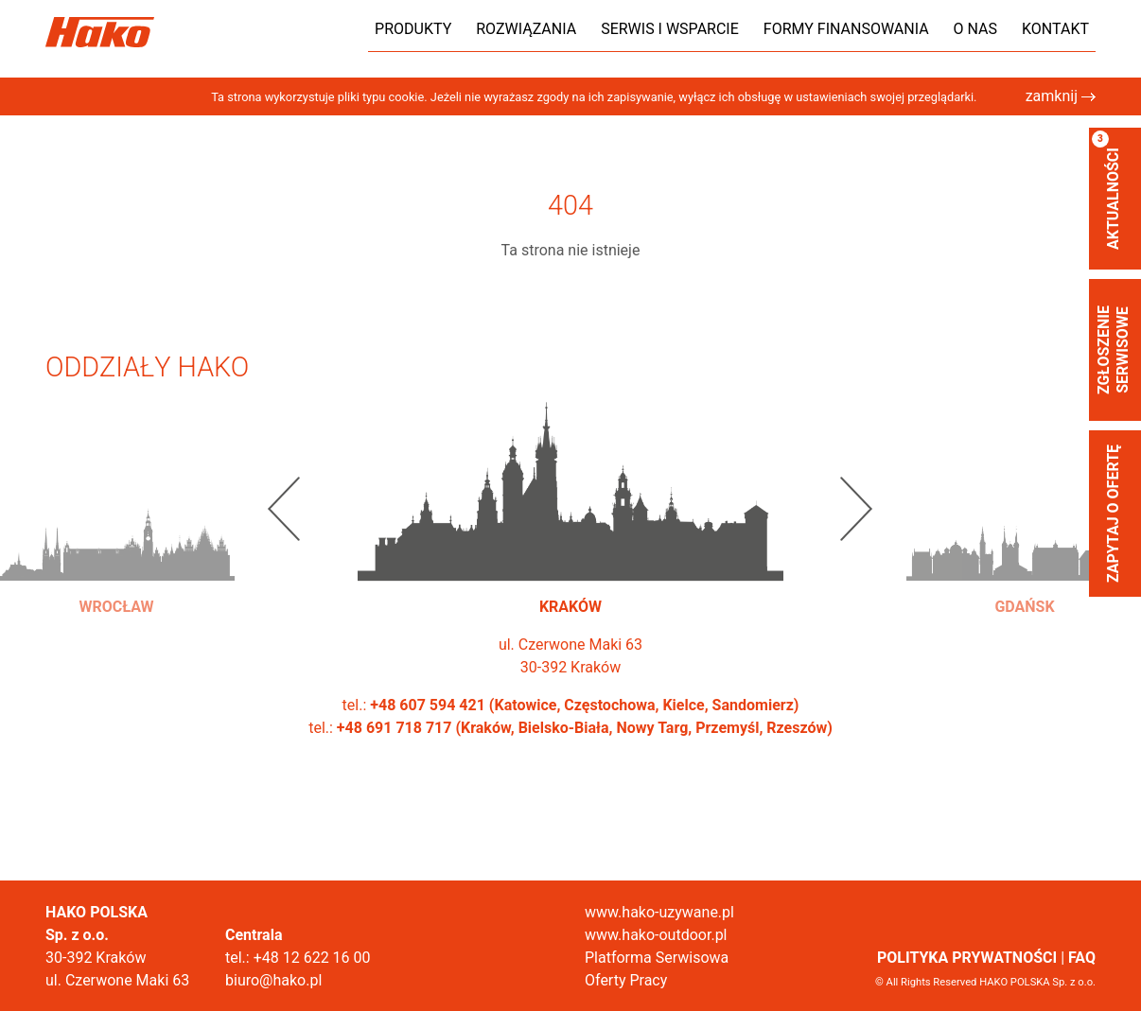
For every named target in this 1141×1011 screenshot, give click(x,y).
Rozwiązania (526, 29)
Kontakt (1055, 29)
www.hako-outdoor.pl (656, 935)
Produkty (413, 29)
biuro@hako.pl (273, 980)
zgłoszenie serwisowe (1113, 349)
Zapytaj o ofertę (1113, 513)
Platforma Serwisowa (656, 958)
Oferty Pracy (626, 980)
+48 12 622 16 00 (312, 958)
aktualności (1107, 190)
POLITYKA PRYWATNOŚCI (967, 958)
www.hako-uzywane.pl (659, 912)
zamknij (1061, 96)
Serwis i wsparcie (670, 29)
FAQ (1082, 958)
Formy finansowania (846, 29)
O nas (975, 29)
